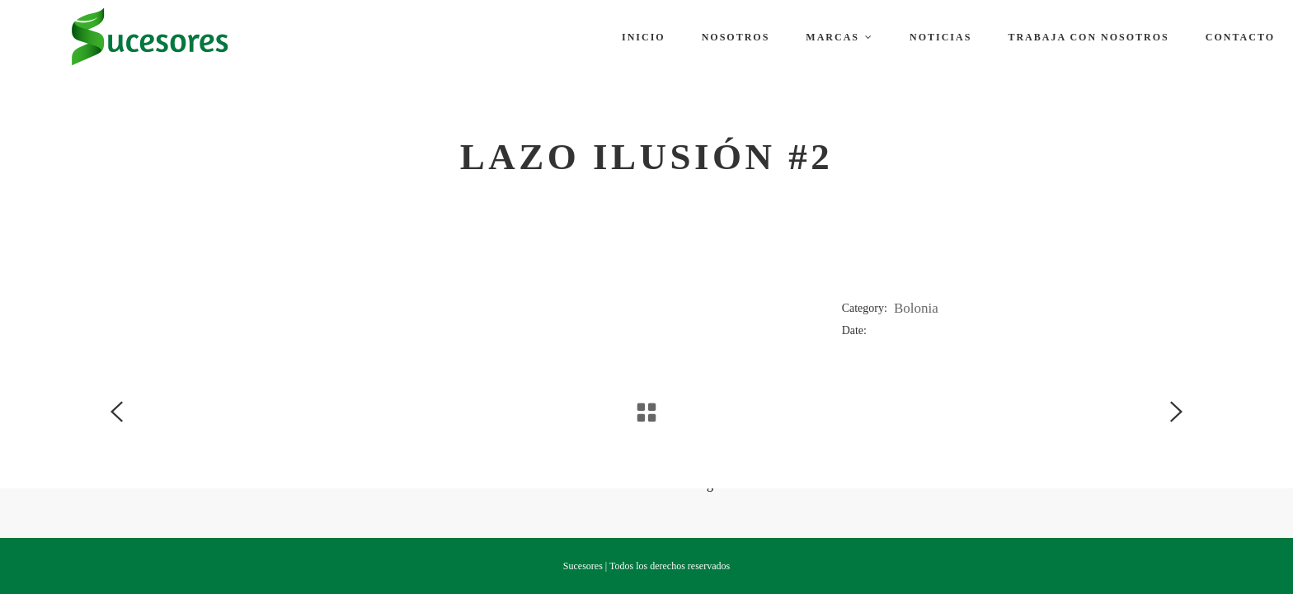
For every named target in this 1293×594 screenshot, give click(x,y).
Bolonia (916, 308)
